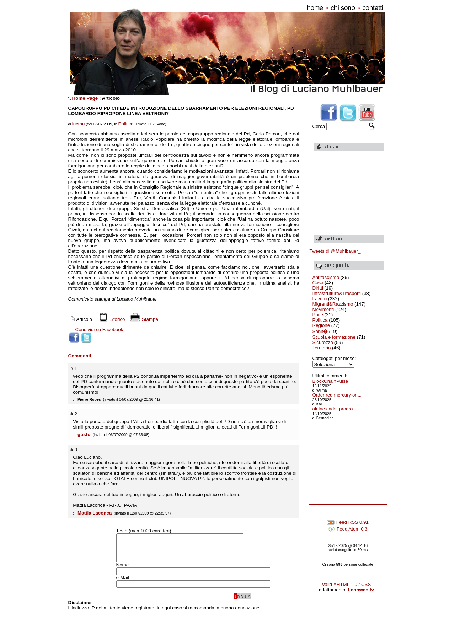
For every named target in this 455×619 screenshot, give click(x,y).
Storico (110, 319)
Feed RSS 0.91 (348, 526)
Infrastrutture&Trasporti (336, 293)
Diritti (317, 288)
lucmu (78, 124)
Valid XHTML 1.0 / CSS (346, 588)
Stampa (143, 319)
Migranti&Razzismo (332, 304)
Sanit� (320, 331)
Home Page (85, 98)
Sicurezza (322, 342)
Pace (317, 314)
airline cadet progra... (334, 408)
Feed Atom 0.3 (347, 533)
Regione (321, 325)
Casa (317, 282)
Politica (126, 124)
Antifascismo (325, 277)
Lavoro (319, 298)
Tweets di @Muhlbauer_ (335, 251)
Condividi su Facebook (99, 329)
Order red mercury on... (337, 395)
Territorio (321, 347)
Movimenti (323, 309)
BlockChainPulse (330, 381)
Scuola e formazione (334, 337)
